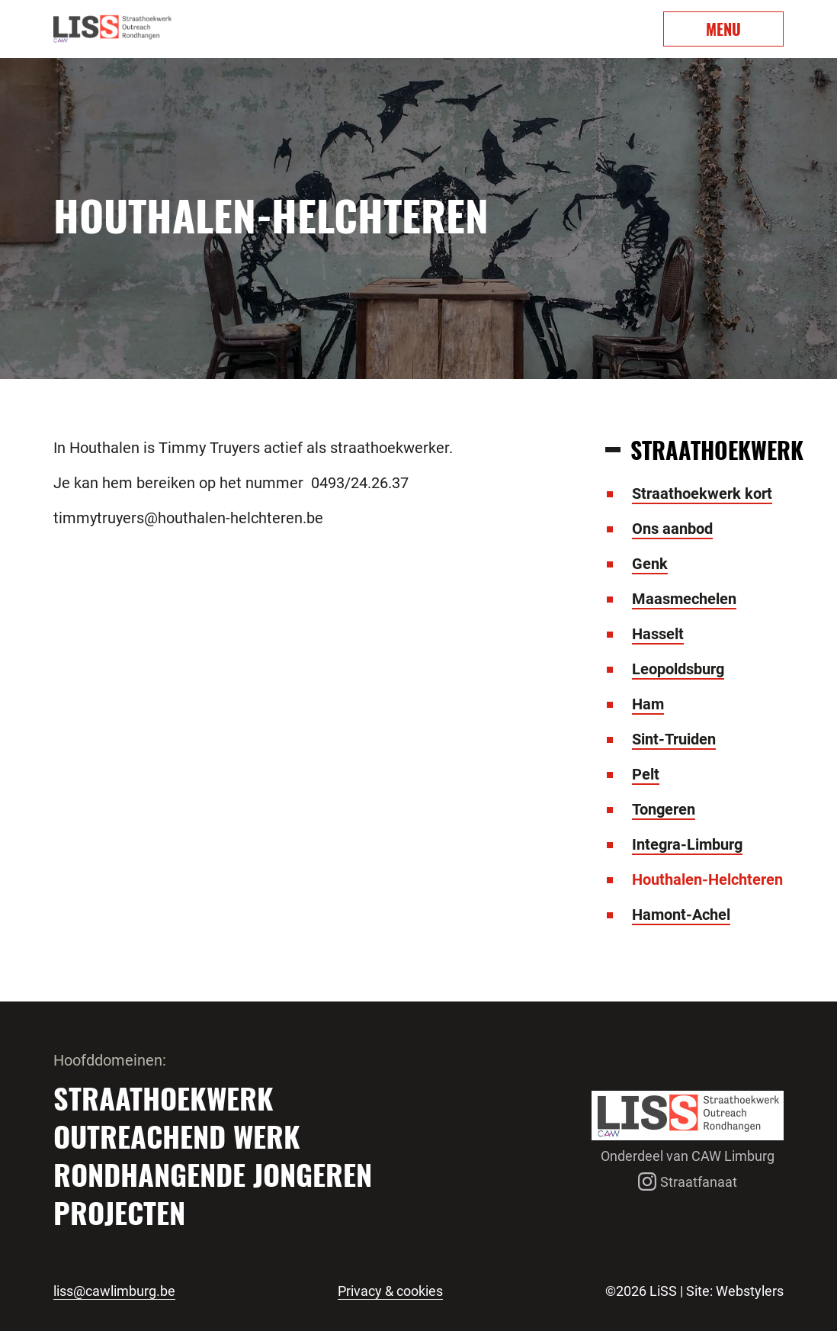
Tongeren (663, 809)
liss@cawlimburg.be (114, 1291)
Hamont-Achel (681, 914)
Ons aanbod (672, 528)
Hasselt (658, 634)
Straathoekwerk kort (702, 493)
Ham (648, 704)
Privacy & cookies (390, 1291)
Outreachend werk (176, 1136)
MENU (723, 29)
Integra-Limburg (687, 844)
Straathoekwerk (163, 1098)
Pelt (645, 774)
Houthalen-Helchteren (707, 879)
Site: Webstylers (735, 1291)
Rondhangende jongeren (212, 1174)
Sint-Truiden (674, 739)
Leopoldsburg (678, 669)
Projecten (119, 1212)
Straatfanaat (687, 1182)
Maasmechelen (684, 599)
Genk (650, 564)
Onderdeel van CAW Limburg (687, 1156)
